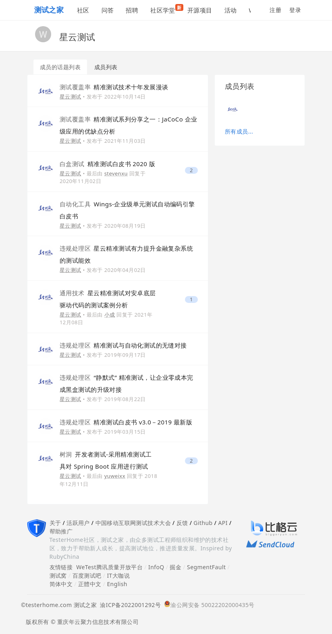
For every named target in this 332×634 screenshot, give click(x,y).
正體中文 (90, 584)
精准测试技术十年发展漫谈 (114, 87)
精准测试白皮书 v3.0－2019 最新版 (126, 422)
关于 (55, 523)
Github (202, 523)
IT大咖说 (118, 575)
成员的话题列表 (60, 67)
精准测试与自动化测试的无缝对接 (123, 345)
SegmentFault (206, 567)
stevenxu (116, 173)
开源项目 (199, 10)
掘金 (175, 567)
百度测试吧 (87, 575)
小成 (109, 314)
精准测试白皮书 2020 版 (107, 164)
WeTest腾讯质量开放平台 (109, 567)
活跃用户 (78, 523)
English (117, 584)
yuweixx (114, 476)
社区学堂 (165, 9)
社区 (83, 10)
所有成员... (239, 131)
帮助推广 (61, 531)
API (222, 523)
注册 (275, 10)
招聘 (132, 10)
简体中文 (61, 584)
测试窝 (58, 575)
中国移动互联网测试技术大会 (133, 523)
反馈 (182, 523)
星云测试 (70, 96)
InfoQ (156, 567)
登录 (295, 10)
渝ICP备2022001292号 (129, 605)
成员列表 (106, 67)
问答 (108, 10)
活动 (230, 10)
